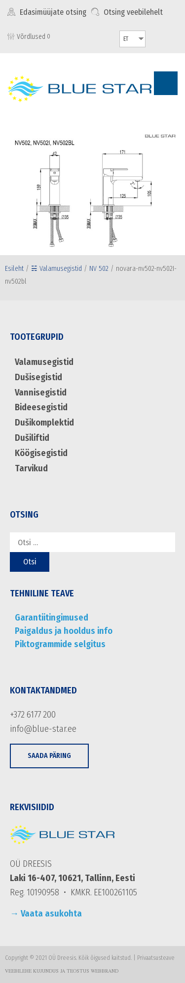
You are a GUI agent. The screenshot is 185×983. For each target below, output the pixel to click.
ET (125, 38)
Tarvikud (31, 468)
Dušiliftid (32, 437)
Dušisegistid (38, 377)
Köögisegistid (41, 453)
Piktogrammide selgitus (60, 644)
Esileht (14, 268)
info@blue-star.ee (43, 728)
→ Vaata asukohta (46, 913)
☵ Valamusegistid (56, 268)
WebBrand (104, 971)
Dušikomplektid (44, 422)
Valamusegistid (44, 362)
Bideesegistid (41, 407)
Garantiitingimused (51, 617)
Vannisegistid (41, 392)
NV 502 (99, 268)
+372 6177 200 (33, 714)
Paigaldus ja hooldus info (63, 630)
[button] (49, 756)
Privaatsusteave (156, 957)
